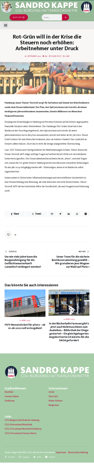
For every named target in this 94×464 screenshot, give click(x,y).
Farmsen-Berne (12, 396)
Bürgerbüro (54, 405)
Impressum (61, 452)
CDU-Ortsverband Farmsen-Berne (20, 433)
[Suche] (65, 17)
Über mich (53, 396)
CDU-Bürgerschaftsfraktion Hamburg (22, 420)
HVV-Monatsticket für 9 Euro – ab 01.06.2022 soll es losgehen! (25, 326)
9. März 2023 (69, 319)
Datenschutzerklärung (78, 452)
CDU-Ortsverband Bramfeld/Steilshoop (23, 428)
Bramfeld (9, 392)
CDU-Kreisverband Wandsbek (18, 424)
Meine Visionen (56, 400)
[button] (5, 25)
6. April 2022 (25, 320)
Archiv (51, 392)
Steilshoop (9, 400)
